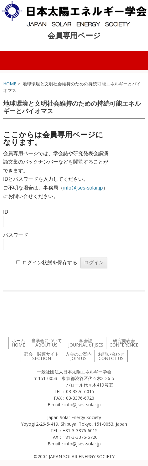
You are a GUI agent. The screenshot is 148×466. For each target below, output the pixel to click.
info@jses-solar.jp (83, 187)
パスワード (15, 235)
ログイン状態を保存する (49, 262)
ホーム (18, 342)
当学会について (46, 342)
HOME (9, 84)
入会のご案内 (78, 356)
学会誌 (85, 342)
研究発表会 (124, 342)
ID (5, 212)
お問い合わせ (111, 356)
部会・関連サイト (41, 356)
